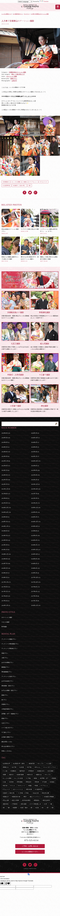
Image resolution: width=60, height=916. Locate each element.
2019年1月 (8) (5, 549)
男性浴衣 (29, 782)
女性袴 (12, 782)
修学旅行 (22, 771)
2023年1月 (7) (35, 456)
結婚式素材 (20, 774)
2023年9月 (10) (6, 451)
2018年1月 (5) (5, 577)
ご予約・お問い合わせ (30, 846)
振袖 (25, 182)
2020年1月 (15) (6, 521)
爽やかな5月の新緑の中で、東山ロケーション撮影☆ (30, 249)
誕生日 (12, 774)
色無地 (54, 778)
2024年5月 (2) (5, 447)
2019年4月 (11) (35, 540)
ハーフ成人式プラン (7, 727)
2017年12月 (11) (35, 577)
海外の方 (30, 774)
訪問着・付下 (44, 778)
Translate (44, 1)
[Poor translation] (7, 883)
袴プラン (4, 700)
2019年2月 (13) (35, 545)
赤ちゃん (38, 767)
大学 (46, 804)
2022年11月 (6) (6, 461)
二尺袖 (29, 778)
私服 (36, 785)
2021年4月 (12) (6, 503)
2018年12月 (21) (35, 549)
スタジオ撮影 (5, 622)
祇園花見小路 (16, 796)
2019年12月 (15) (35, 521)
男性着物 (20, 782)
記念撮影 (50, 771)
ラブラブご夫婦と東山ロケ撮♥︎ (30, 220)
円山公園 (6, 800)
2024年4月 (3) (35, 447)
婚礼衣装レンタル (7, 741)
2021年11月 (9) (6, 489)
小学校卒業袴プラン (7, 709)
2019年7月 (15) (6, 535)
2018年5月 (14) (6, 568)
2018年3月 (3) (5, 573)
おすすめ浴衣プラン (7, 681)
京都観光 (6, 182)
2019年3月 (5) (5, 545)
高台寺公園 (45, 793)
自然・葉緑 (24, 807)
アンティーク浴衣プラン (9, 676)
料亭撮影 (4, 626)
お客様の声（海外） (20, 763)
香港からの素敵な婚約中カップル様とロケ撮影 (11, 249)
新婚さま (6, 767)
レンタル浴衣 (19, 778)
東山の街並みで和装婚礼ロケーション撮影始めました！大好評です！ (44, 305)
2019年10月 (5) (35, 526)
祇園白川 (6, 796)
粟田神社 (6, 804)
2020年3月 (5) (5, 517)
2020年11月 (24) (35, 507)
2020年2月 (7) (35, 517)
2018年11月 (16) (6, 554)
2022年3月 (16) (6, 479)
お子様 (14, 767)
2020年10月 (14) (6, 512)
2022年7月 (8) (5, 470)
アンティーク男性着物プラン (10, 644)
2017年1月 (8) (35, 600)
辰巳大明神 (15, 800)
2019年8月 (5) (35, 531)
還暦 (4, 774)
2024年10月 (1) (35, 437)
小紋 (4, 782)
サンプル (48, 774)
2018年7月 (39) (6, 563)
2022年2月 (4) (35, 479)
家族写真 (32, 763)
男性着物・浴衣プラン (8, 686)
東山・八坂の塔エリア (18, 74)
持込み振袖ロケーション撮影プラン (11, 221)
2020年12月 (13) (6, 507)
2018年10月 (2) (35, 554)
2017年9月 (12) (6, 587)
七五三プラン (5, 723)
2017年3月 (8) (35, 596)
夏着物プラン (5, 667)
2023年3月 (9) (5, 456)
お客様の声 (6, 763)
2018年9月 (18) (6, 559)
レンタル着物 (16, 182)
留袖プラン (5, 718)
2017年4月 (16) (6, 596)
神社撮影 (24, 804)
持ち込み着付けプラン (8, 746)
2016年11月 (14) (35, 605)
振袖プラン (13, 78)
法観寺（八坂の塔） (20, 185)
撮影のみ (39, 774)
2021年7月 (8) (35, 493)
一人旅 (5, 771)
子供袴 (45, 782)
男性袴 (37, 782)
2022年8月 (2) (35, 465)
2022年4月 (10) (35, 475)
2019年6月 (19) (35, 535)
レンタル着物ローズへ (30, 852)
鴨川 (25, 796)
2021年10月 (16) (35, 489)
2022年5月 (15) (6, 475)
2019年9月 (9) (5, 531)
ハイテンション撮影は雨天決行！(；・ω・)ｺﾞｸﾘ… (49, 221)
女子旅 (30, 767)
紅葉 (37, 807)
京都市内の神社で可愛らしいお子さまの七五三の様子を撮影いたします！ (15, 336)
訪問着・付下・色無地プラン (10, 713)
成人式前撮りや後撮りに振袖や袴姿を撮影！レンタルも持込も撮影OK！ (44, 336)
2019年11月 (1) (6, 526)
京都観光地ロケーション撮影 (17, 72)
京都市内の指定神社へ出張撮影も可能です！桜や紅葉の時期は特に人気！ (44, 398)
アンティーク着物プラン (9, 639)
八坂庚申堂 (6, 185)
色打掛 (5, 785)
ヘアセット (33, 182)
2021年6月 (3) (5, 498)
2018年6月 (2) (35, 563)
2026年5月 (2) (35, 433)
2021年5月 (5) (35, 498)
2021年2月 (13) (35, 503)
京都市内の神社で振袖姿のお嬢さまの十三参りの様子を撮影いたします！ (44, 367)
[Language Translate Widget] (25, 2)
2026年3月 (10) (6, 437)
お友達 (22, 767)
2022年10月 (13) (35, 461)
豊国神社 (37, 800)
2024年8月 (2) (5, 442)
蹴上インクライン (35, 796)
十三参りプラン (6, 732)
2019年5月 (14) (6, 540)
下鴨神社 (15, 804)
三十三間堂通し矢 (35, 804)
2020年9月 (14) (35, 512)
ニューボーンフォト (50, 767)
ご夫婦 (49, 763)
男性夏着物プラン (7, 672)
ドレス (13, 785)
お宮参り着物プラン (7, 737)
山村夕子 (14, 80)
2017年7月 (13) (6, 591)
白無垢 (52, 782)
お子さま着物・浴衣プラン (9, 690)
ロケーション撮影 (11, 76)
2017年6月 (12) (35, 591)
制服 (30, 785)
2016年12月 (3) (6, 605)
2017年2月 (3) (5, 600)
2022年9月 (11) (6, 465)
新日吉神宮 (46, 800)
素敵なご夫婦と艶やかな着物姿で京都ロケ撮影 (49, 249)
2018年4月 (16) (35, 568)
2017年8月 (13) (35, 587)
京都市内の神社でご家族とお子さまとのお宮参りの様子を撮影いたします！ (15, 398)
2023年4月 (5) (35, 451)
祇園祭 (15, 807)
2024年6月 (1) (35, 442)
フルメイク (43, 182)
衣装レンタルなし (7, 751)
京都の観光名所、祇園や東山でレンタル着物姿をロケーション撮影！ (15, 305)
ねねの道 (36, 793)
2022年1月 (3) (5, 484)
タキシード (22, 785)
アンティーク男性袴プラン (9, 648)
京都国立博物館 (49, 796)
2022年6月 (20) (35, 470)
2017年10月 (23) (35, 582)
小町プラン (5, 658)
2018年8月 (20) (35, 559)
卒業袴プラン (5, 704)
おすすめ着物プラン (7, 662)
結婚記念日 (41, 771)
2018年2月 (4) (35, 573)
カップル (41, 763)
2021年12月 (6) (35, 484)
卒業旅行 (31, 771)
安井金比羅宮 (27, 800)
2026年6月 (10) (6, 433)
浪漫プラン (5, 653)
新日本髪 (29, 789)
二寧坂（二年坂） (24, 793)
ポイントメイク (18, 789)
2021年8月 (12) (6, 493)
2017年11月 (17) (6, 582)
